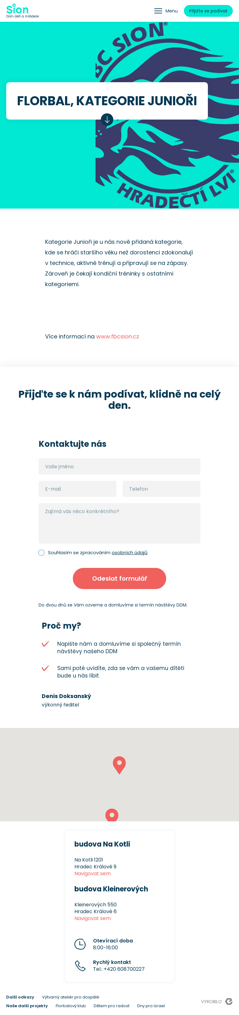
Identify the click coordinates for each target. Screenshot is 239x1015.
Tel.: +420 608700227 (119, 966)
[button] (119, 765)
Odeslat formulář (119, 578)
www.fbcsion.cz (117, 336)
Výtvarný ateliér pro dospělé (70, 997)
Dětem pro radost (111, 1006)
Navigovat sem (92, 873)
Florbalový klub (71, 1006)
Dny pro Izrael (151, 1006)
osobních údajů (130, 552)
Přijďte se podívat (208, 11)
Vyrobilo (217, 1001)
